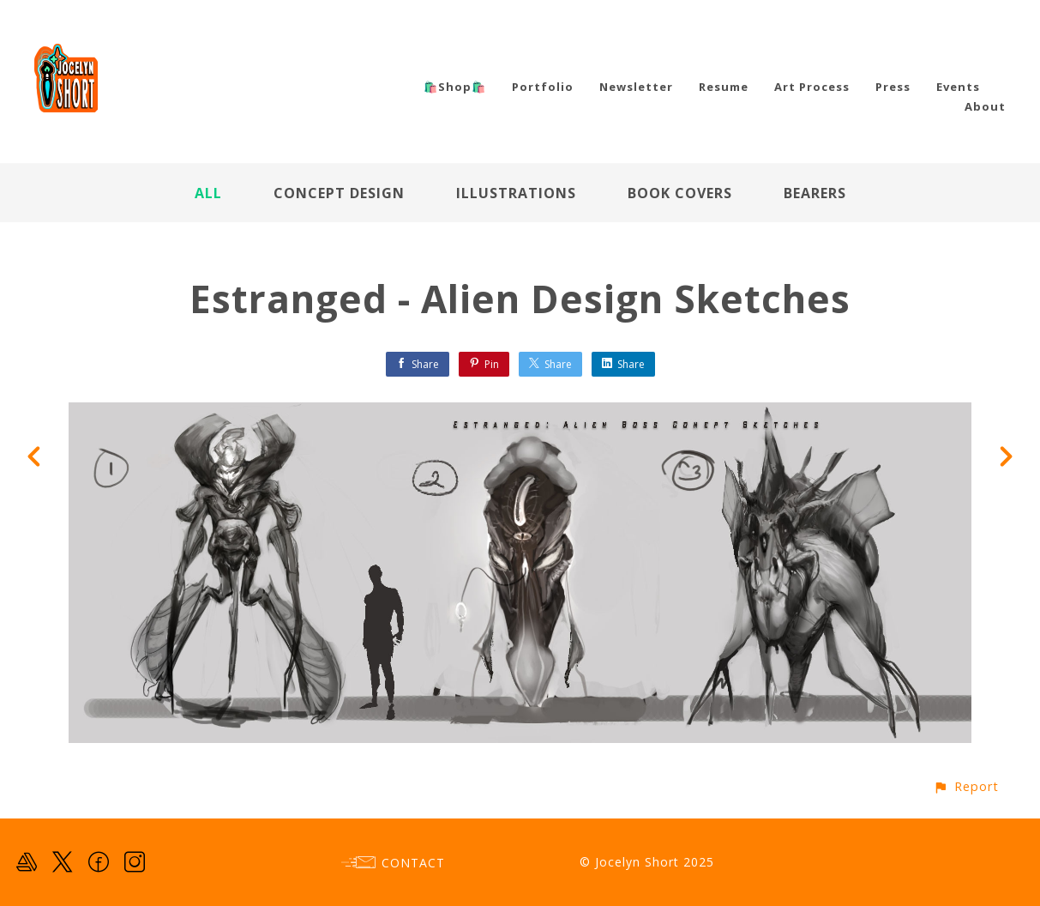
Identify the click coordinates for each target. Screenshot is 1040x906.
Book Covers (680, 193)
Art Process (812, 86)
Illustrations (516, 193)
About (985, 106)
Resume (723, 86)
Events (958, 86)
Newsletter (636, 86)
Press (893, 86)
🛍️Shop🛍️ (455, 86)
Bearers (815, 193)
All (208, 193)
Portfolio (543, 86)
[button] (966, 786)
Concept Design (339, 193)
